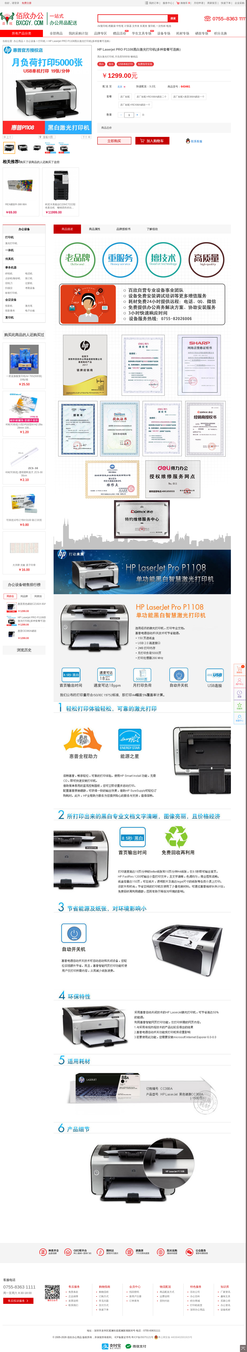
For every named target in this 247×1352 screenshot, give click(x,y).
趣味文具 (225, 1296)
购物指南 (104, 1286)
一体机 (9, 250)
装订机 (28, 278)
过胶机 (28, 283)
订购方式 (104, 1296)
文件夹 (135, 26)
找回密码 (134, 1292)
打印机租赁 (196, 1305)
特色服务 (195, 1286)
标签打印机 (11, 292)
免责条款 (73, 1292)
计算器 (128, 26)
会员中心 (135, 1286)
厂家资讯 (225, 1292)
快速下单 (226, 3)
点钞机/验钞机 (12, 278)
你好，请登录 (12, 3)
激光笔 (28, 305)
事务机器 (11, 267)
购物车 (185, 3)
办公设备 (31, 41)
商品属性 (94, 229)
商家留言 (212, 3)
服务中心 (168, 3)
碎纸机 (8, 273)
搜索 (173, 18)
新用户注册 (135, 1296)
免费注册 (26, 3)
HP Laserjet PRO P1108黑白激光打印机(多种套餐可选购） (34, 619)
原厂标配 (125, 96)
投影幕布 (10, 310)
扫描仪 (8, 288)
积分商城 (195, 1300)
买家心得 (225, 1300)
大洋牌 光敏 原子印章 (24, 565)
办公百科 (195, 1296)
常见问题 (104, 1300)
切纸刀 (8, 283)
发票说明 (73, 1300)
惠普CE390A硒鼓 (27, 631)
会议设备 (11, 299)
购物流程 (104, 1292)
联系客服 (194, 141)
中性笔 (119, 26)
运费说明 (164, 1296)
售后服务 (74, 1286)
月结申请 (199, 3)
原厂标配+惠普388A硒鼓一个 (188, 96)
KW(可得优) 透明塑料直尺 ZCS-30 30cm (24, 474)
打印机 (42, 41)
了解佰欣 (152, 229)
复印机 (151, 26)
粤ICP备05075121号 (142, 1337)
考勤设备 (30, 288)
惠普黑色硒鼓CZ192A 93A (32, 604)
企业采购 (239, 3)
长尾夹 (143, 26)
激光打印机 (11, 243)
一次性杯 (161, 26)
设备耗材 (225, 1309)
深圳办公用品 (197, 1309)
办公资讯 (225, 1305)
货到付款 (164, 1300)
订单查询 (134, 1300)
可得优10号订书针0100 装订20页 (24, 520)
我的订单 (154, 3)
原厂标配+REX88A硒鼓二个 (152, 96)
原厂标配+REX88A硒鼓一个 (135, 104)
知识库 (225, 1286)
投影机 (8, 305)
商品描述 (67, 229)
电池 (168, 26)
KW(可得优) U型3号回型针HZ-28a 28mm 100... (24, 426)
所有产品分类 (21, 33)
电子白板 (30, 310)
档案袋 (112, 26)
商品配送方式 (167, 1292)
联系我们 (73, 1305)
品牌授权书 (123, 229)
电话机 (28, 273)
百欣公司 (195, 1292)
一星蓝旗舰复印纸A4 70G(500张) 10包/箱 (24, 378)
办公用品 (18, 41)
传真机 (9, 258)
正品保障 (73, 1296)
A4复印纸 (103, 26)
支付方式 (104, 1305)
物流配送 (165, 1286)
